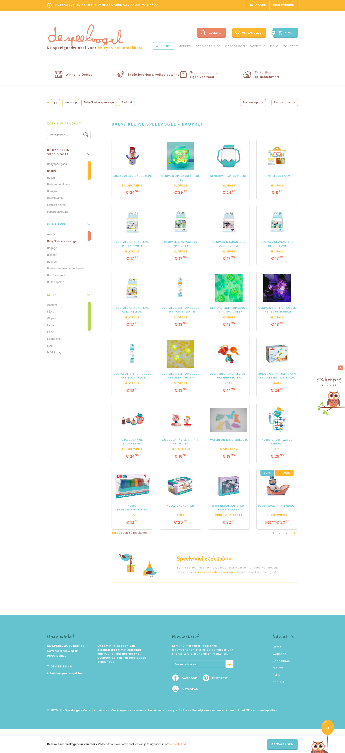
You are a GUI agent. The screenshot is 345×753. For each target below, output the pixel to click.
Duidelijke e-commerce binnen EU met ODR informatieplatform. (235, 710)
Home (277, 647)
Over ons (258, 46)
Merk (68, 295)
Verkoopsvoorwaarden (128, 710)
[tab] (69, 123)
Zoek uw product (64, 123)
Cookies (183, 710)
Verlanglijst (248, 33)
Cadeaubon (235, 46)
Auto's (51, 234)
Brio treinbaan (56, 275)
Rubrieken (68, 224)
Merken (185, 46)
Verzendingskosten (96, 710)
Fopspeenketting (57, 212)
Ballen (51, 177)
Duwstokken (55, 198)
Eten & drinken (56, 205)
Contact (290, 46)
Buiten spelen (55, 282)
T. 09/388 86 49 (59, 666)
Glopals (52, 318)
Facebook (189, 678)
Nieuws (278, 668)
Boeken (52, 261)
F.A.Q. (277, 675)
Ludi (50, 345)
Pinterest (220, 678)
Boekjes (52, 191)
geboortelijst (208, 46)
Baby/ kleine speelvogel (99, 102)
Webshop (163, 46)
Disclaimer (154, 710)
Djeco (50, 311)
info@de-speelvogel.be (64, 673)
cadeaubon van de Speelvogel (212, 572)
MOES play (54, 352)
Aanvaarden (282, 744)
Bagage (52, 248)
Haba (50, 325)
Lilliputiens (54, 339)
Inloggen (258, 5)
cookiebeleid (178, 744)
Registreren (283, 5)
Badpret (52, 171)
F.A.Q (274, 46)
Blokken (52, 255)
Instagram (190, 689)
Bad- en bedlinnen (58, 184)
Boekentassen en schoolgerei (65, 268)
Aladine (52, 305)
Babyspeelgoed (57, 164)
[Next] (294, 533)
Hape (50, 332)
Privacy (169, 710)
